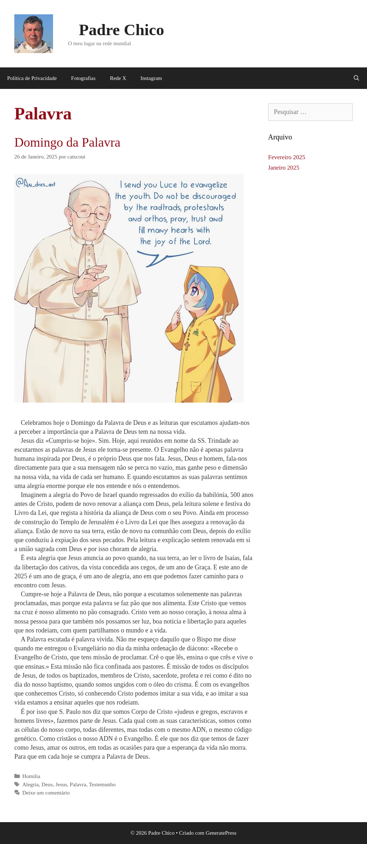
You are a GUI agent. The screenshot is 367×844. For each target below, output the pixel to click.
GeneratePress (221, 833)
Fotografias (83, 78)
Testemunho (102, 784)
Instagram (151, 78)
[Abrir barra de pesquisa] (356, 78)
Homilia (31, 776)
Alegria (30, 784)
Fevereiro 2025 (286, 157)
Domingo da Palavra (67, 142)
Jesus (61, 784)
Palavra (78, 784)
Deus (47, 784)
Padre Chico (121, 30)
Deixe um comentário (46, 793)
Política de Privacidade (32, 78)
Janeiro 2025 (283, 167)
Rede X (118, 78)
